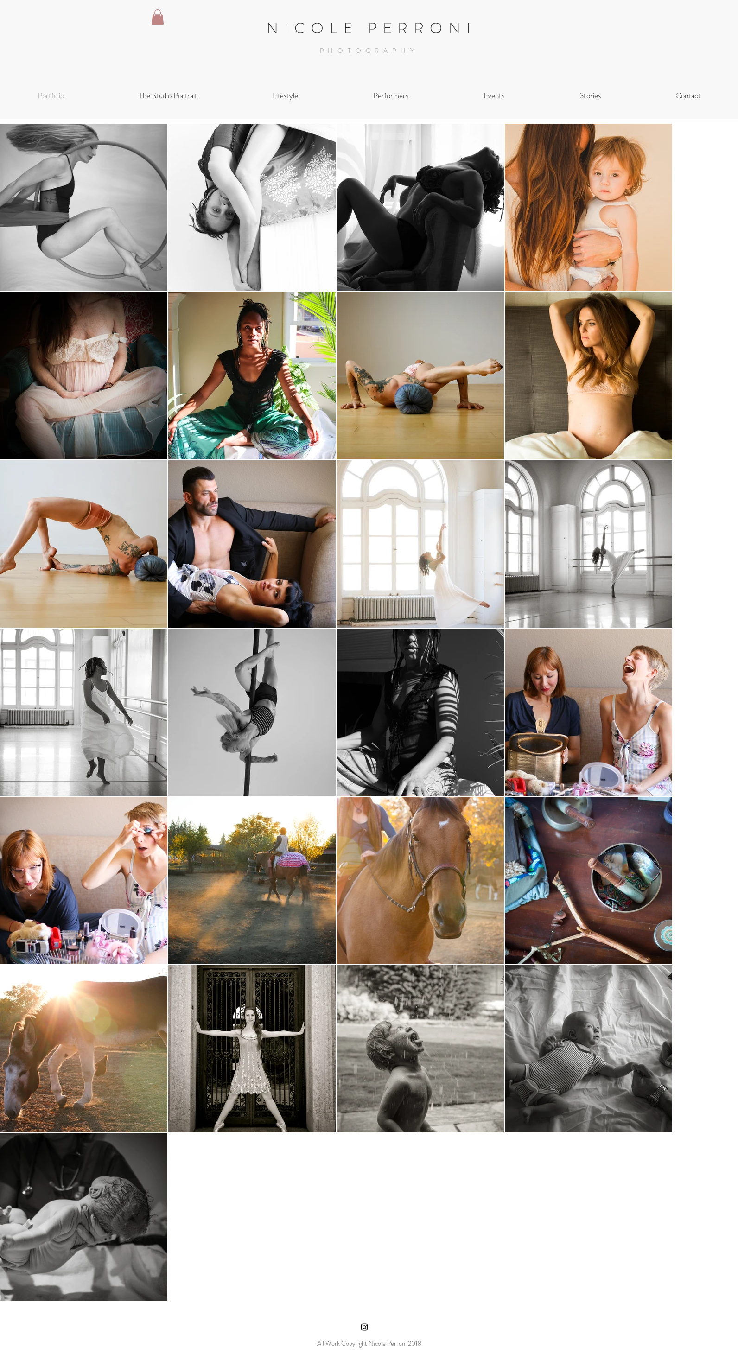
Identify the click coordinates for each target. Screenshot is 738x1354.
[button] (157, 17)
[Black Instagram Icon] (364, 1327)
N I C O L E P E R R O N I (369, 28)
